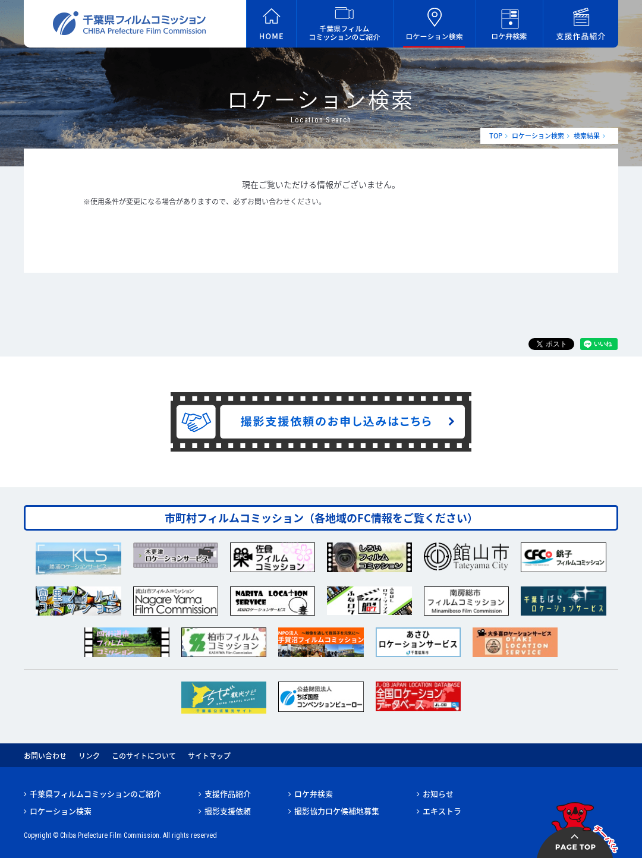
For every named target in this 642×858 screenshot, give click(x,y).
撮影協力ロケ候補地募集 (336, 810)
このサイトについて (144, 755)
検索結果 (587, 136)
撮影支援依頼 (227, 810)
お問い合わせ (45, 755)
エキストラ (442, 810)
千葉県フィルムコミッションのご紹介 (95, 793)
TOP (495, 136)
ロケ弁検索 (313, 793)
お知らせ (438, 793)
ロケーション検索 (538, 136)
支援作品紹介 (227, 793)
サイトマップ (209, 755)
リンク (89, 755)
